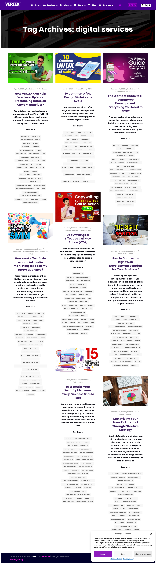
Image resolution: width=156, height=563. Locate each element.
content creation (30, 143)
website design (78, 178)
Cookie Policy (116, 559)
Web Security (78, 382)
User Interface (86, 164)
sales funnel (83, 323)
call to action (24, 320)
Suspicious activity (78, 491)
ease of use (133, 330)
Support (117, 358)
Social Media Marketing (30, 196)
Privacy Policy (128, 559)
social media (133, 177)
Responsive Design (86, 157)
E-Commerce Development (125, 91)
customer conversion (78, 302)
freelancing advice (37, 154)
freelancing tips (23, 161)
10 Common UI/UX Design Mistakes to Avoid (78, 97)
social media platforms (30, 383)
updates (114, 362)
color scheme (119, 509)
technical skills (21, 199)
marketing (24, 164)
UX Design (67, 171)
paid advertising (30, 369)
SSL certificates (118, 180)
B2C (23, 313)
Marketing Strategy (83, 230)
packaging (131, 523)
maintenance (117, 344)
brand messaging (125, 481)
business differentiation (125, 502)
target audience (26, 387)
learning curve (133, 341)
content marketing (125, 149)
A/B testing (78, 274)
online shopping (134, 170)
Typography (73, 160)
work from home (30, 203)
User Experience (70, 164)
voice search (116, 187)
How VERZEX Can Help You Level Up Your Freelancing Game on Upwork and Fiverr (30, 99)
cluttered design (71, 136)
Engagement (41, 334)
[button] (151, 534)
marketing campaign (78, 316)
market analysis (35, 345)
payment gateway (117, 173)
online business (87, 319)
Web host (89, 498)
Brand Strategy (125, 414)
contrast (85, 139)
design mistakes (72, 143)
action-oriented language (78, 277)
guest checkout (134, 163)
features (127, 334)
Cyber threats (70, 449)
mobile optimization (71, 153)
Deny (123, 554)
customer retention (125, 156)
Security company (78, 477)
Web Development (84, 174)
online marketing (117, 170)
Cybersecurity (85, 449)
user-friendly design (85, 167)
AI (114, 145)
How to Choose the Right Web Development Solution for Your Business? (125, 263)
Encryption (87, 456)
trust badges (133, 180)
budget (124, 316)
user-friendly (126, 362)
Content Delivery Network (78, 442)
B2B (18, 313)
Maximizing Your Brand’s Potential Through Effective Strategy (125, 424)
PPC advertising (134, 173)
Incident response (70, 463)
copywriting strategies (75, 298)
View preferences (143, 554)
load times (89, 150)
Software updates (70, 484)
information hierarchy (72, 150)
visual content (22, 390)
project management (31, 182)
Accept (103, 554)
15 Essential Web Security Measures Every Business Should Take (78, 392)
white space (88, 181)
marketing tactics (30, 359)
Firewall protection (84, 459)
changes (116, 320)
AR (118, 145)
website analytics (117, 191)
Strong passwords (73, 488)
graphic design (38, 161)
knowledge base (118, 341)
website (84, 333)
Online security (85, 466)
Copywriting (70, 230)
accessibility (70, 132)
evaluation (115, 334)
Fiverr (38, 150)
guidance (134, 337)
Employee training (71, 456)
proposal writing (23, 185)
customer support (117, 327)
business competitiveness (125, 498)
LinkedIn (22, 345)
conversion (71, 295)
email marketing (117, 163)
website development (125, 194)
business (134, 316)
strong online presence (121, 355)
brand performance (125, 484)
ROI (38, 376)
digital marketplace (30, 147)
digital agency (135, 512)
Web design (69, 174)
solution (135, 351)
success (137, 355)
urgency (89, 326)
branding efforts (125, 495)
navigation (88, 153)
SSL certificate (87, 484)
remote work (39, 185)
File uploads (68, 459)
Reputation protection (78, 474)
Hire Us (132, 5)
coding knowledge (130, 320)
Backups (69, 438)
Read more (30, 130)
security (116, 177)
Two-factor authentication (78, 495)
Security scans (87, 481)
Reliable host (87, 470)
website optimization (72, 181)
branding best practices (130, 491)
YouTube (30, 394)
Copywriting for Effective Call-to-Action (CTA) (78, 238)
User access (68, 498)
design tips (86, 143)
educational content (24, 334)
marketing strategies (30, 355)
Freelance (43, 89)
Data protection (70, 452)
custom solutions (125, 323)
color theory (86, 136)
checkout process (130, 145)
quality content (28, 376)
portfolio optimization (30, 175)
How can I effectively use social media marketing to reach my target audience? (30, 264)
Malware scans (70, 466)
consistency (72, 139)
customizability (135, 327)
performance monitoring (125, 526)
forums (137, 334)
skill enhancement (30, 192)
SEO (43, 189)
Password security (71, 470)
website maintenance (125, 198)
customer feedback (118, 512)
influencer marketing (36, 338)
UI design (84, 160)
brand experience (118, 477)
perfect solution (132, 348)
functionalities (120, 337)
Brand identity (134, 477)
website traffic (38, 390)
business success (134, 505)
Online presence (30, 171)
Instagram (22, 341)
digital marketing (69, 305)
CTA (89, 298)
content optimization (72, 291)
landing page (86, 309)
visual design (87, 171)
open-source (116, 348)
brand (116, 316)
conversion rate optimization (125, 152)
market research (30, 348)
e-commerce (133, 159)
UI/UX (90, 89)
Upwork (34, 199)
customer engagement (30, 327)
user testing (67, 167)
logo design (133, 516)
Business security (82, 438)
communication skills (30, 140)
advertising (115, 474)
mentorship (36, 164)
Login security (87, 463)
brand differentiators (131, 474)
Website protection (84, 502)
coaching (36, 136)
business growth (36, 317)
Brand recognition (36, 313)
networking (22, 168)
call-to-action (84, 132)
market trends (134, 519)
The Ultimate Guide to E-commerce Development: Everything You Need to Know (125, 103)
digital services (26, 150)
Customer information (78, 445)
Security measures (120, 351)
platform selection (30, 373)
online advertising (70, 319)
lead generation (78, 312)
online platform (37, 168)
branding (25, 136)
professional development (30, 178)
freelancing (21, 154)
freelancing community (30, 157)
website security (125, 205)
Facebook (20, 338)
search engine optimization (27, 189)
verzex (43, 199)
